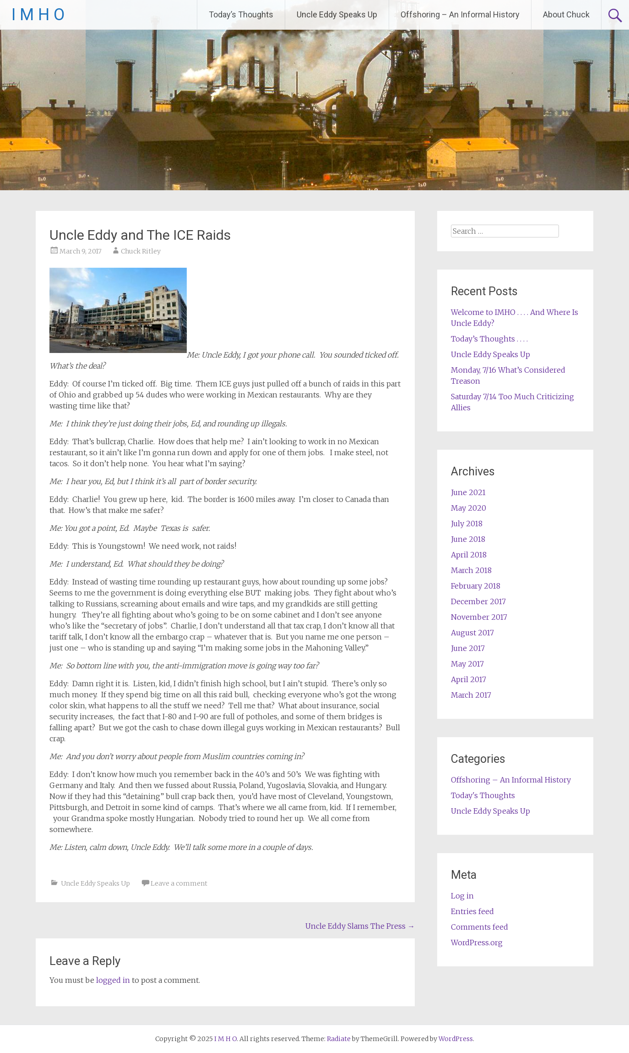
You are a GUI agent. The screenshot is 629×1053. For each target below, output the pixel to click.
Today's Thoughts (483, 795)
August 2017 (472, 632)
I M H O (38, 14)
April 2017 (468, 679)
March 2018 (471, 570)
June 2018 (468, 539)
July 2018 (467, 523)
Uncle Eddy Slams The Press (360, 926)
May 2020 (468, 508)
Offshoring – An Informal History (460, 14)
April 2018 (469, 554)
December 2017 (478, 601)
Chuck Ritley (141, 251)
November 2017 (479, 617)
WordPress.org (477, 942)
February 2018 (475, 585)
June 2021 (468, 492)
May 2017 (467, 663)
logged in (113, 980)
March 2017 (471, 695)
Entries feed (472, 911)
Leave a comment (179, 883)
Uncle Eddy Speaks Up (337, 14)
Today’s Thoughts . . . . (489, 338)
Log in (462, 895)
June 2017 (468, 648)
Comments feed (479, 927)
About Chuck (566, 14)
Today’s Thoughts (241, 14)
